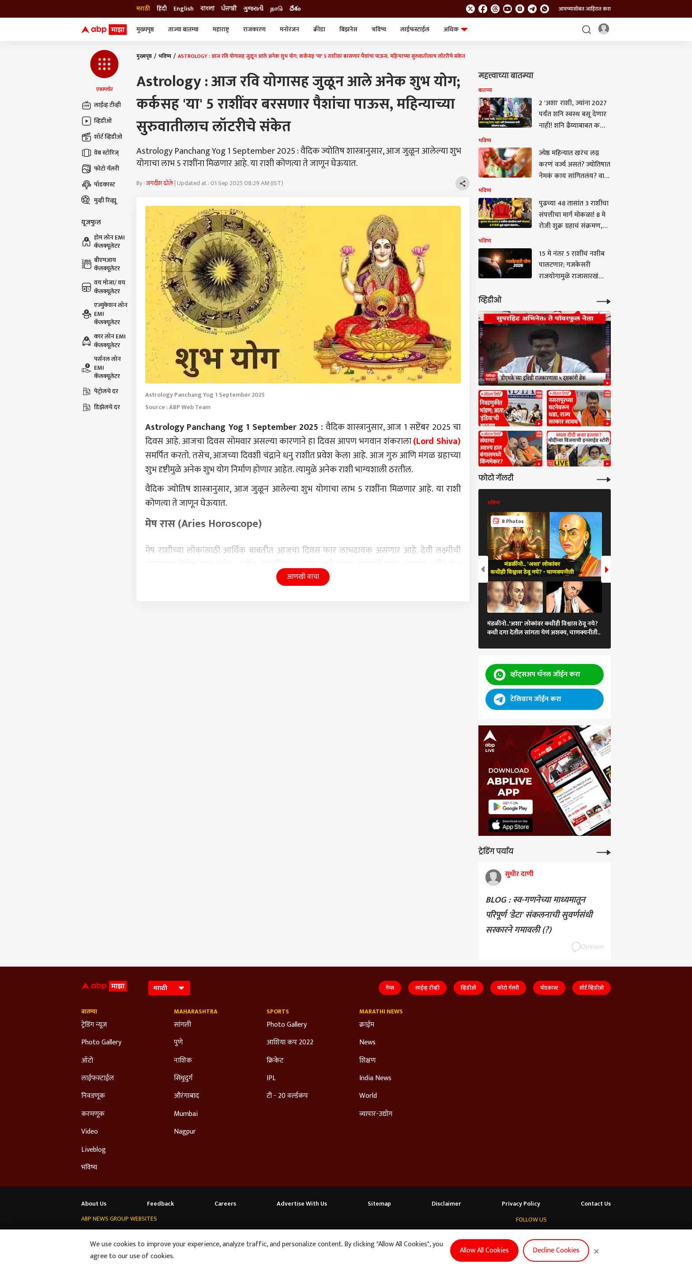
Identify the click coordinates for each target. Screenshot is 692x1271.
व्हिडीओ (96, 121)
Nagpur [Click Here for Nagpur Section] (185, 1132)
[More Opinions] (604, 851)
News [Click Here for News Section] (367, 1042)
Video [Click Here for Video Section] (89, 1132)
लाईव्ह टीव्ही (101, 105)
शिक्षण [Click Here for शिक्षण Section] (367, 1061)
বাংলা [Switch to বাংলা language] (207, 8)
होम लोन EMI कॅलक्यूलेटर (103, 241)
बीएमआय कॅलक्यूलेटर (100, 264)
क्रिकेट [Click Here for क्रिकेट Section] (275, 1061)
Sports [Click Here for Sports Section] (278, 1012)
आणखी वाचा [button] (303, 577)
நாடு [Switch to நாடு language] (276, 8)
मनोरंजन (289, 29)
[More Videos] (604, 300)
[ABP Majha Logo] (104, 29)
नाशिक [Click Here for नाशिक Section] (183, 1061)
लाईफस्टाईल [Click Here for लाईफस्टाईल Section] (97, 1078)
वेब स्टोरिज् (100, 153)
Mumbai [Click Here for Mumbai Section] (186, 1114)
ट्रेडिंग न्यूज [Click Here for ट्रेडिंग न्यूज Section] (94, 1025)
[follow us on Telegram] (532, 9)
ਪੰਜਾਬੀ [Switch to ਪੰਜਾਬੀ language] (229, 8)
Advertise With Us (302, 1204)
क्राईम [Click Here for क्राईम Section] (366, 1025)
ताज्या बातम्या (183, 29)
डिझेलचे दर (100, 407)
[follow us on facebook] (483, 9)
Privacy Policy (521, 1204)
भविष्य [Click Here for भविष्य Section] (89, 1167)
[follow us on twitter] (470, 9)
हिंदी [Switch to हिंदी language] (162, 8)
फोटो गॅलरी (100, 168)
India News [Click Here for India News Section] (375, 1078)
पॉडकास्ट (98, 184)
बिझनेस (348, 29)
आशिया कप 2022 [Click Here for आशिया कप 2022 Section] (290, 1042)
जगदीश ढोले (159, 183)
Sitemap (379, 1204)
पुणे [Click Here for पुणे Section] (178, 1042)
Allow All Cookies (484, 1250)
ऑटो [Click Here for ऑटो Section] (87, 1061)
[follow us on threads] (495, 9)
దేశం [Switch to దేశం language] (295, 8)
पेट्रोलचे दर (99, 391)
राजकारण (254, 29)
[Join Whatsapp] (544, 9)
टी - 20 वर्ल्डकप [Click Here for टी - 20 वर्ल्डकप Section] (287, 1096)
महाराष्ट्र (221, 29)
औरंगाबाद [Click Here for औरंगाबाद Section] (186, 1096)
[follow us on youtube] (507, 9)
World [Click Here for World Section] (368, 1096)
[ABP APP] (511, 807)
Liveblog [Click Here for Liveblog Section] (93, 1150)
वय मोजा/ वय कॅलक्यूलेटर (103, 287)
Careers (225, 1204)
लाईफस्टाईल (414, 29)
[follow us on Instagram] (520, 9)
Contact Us (596, 1204)
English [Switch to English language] (183, 8)
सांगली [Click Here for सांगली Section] (182, 1025)
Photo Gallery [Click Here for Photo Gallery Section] (101, 1042)
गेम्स (390, 987)
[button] (104, 71)
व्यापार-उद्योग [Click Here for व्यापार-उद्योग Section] (375, 1114)
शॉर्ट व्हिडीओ (101, 137)
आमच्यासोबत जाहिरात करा (585, 8)
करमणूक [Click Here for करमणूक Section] (93, 1114)
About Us (93, 1204)
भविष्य (379, 29)
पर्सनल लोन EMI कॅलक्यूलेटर (101, 368)
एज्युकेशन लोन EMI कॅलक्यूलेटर (104, 314)
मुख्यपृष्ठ (145, 29)
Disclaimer (446, 1204)
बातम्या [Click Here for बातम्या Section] (89, 1012)
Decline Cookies (556, 1250)
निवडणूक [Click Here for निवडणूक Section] (93, 1096)
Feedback (160, 1204)
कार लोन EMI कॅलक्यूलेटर (103, 340)
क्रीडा (319, 29)
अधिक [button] (455, 29)
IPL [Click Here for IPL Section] (271, 1078)
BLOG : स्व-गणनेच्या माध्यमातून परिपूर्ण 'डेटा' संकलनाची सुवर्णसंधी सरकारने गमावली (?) (538, 914)
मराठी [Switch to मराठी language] (143, 8)
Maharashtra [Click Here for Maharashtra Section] (196, 1012)
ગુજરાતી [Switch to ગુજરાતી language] (253, 8)
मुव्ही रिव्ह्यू (99, 200)
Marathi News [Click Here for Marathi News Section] (381, 1012)
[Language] (169, 988)
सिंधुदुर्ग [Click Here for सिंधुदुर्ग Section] (183, 1078)
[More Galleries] (604, 478)
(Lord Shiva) (437, 441)
